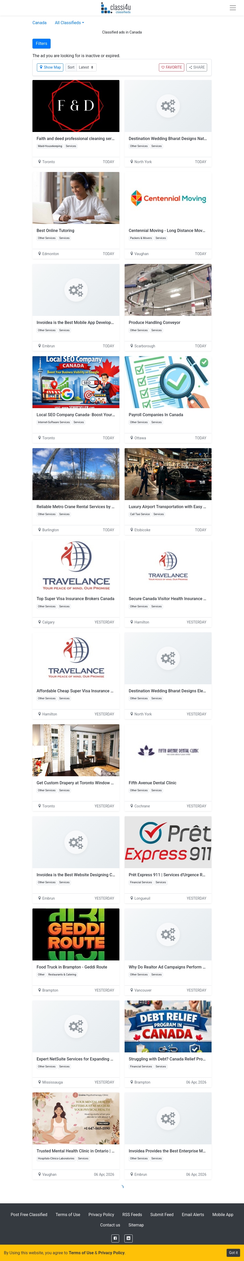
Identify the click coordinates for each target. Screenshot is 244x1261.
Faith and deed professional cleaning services (79, 138)
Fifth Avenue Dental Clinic (153, 782)
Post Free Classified (29, 1214)
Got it (233, 1253)
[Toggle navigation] (233, 8)
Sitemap (136, 1225)
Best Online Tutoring (55, 230)
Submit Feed (161, 1214)
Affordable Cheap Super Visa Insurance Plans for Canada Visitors (97, 690)
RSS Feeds (132, 1214)
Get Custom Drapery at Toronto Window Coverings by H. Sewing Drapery (103, 782)
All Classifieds (68, 22)
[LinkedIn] (128, 1239)
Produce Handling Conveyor (154, 322)
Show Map (50, 67)
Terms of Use (68, 1214)
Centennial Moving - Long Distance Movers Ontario (176, 230)
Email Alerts (193, 1214)
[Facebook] (115, 1239)
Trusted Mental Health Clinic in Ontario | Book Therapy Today (93, 1151)
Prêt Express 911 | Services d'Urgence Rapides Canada (179, 874)
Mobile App (222, 1214)
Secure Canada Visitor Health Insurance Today (171, 598)
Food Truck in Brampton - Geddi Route (72, 967)
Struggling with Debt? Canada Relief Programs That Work (181, 1059)
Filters (41, 43)
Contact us (110, 1225)
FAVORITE (171, 67)
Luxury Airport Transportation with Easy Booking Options (181, 506)
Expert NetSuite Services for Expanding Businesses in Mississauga (98, 1059)
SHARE (197, 67)
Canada (39, 22)
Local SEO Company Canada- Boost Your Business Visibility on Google (102, 414)
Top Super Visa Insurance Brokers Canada (75, 598)
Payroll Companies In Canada (156, 414)
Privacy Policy (101, 1214)
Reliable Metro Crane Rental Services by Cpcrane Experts (89, 506)
